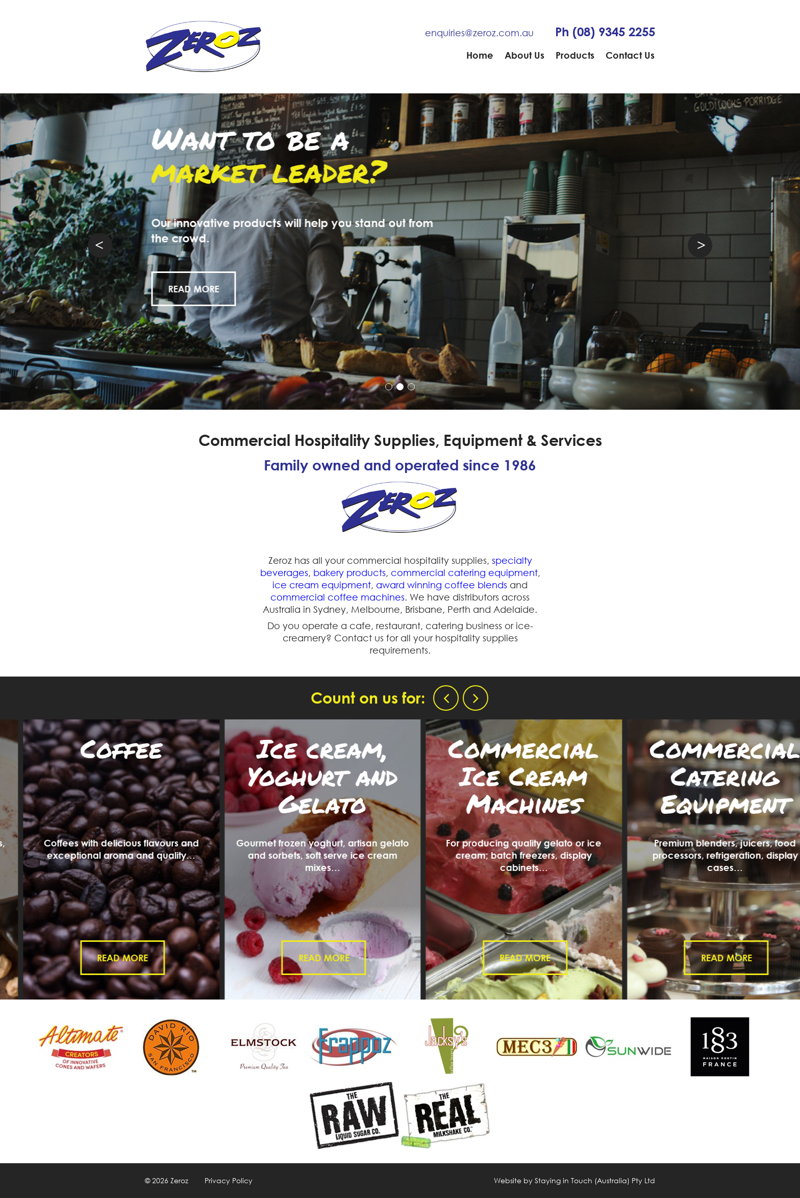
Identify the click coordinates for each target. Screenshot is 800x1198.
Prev (100, 245)
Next (700, 245)
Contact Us (630, 55)
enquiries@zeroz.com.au (479, 32)
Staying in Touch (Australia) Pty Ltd (595, 1180)
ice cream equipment (321, 584)
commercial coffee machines (337, 597)
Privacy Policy (229, 1180)
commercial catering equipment (464, 572)
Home (479, 55)
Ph (605, 31)
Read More (206, 288)
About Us (524, 55)
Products (575, 55)
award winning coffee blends (441, 584)
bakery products (349, 572)
